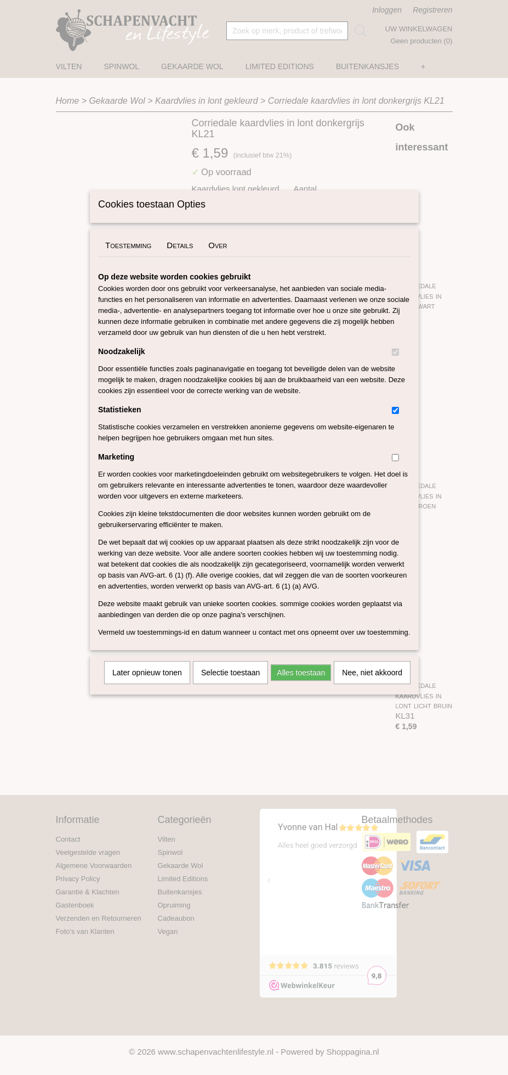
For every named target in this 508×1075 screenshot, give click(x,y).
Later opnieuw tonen (147, 686)
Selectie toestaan (230, 686)
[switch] (395, 366)
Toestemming (128, 259)
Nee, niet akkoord (372, 686)
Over (217, 259)
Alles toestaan (301, 686)
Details (180, 259)
